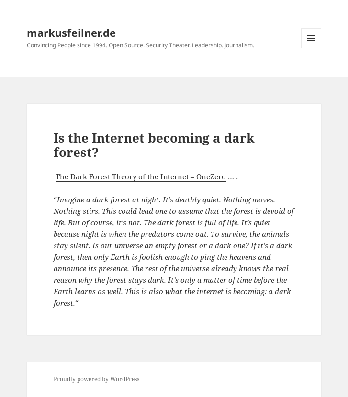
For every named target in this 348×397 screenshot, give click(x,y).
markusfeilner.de (71, 32)
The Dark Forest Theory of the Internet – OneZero (141, 176)
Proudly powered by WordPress (96, 379)
